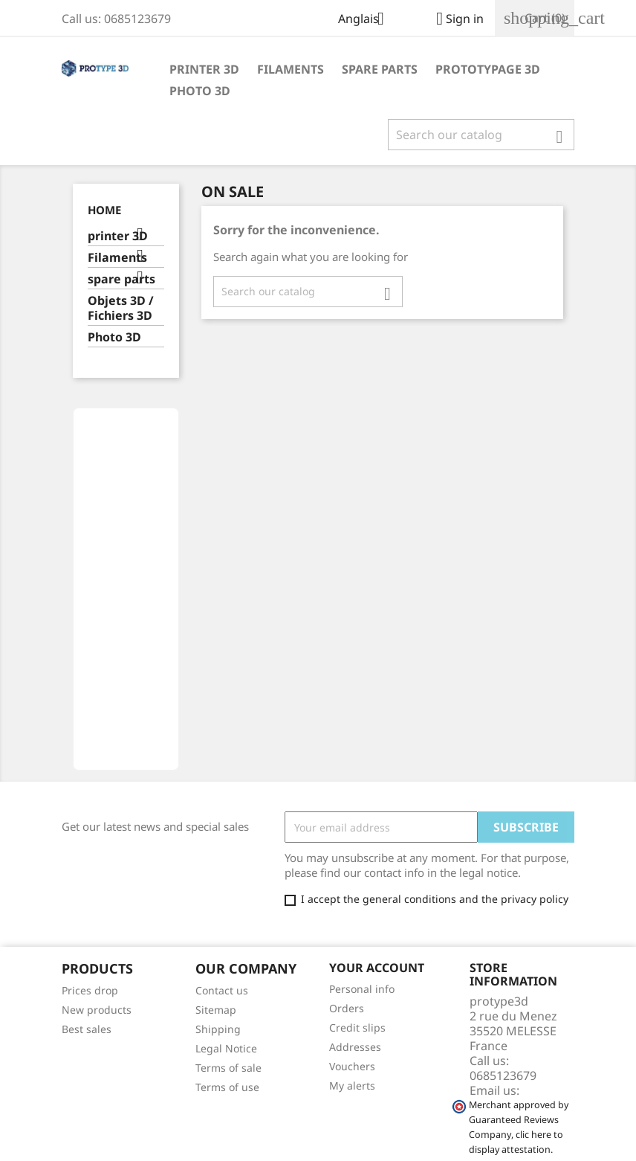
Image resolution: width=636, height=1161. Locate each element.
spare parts (380, 69)
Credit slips (357, 1027)
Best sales (86, 1029)
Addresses (355, 1047)
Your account (376, 967)
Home (104, 209)
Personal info (362, 989)
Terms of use (227, 1087)
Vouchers (352, 1066)
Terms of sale (228, 1068)
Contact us (221, 990)
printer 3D (204, 69)
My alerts (352, 1085)
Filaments (290, 69)
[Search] (481, 134)
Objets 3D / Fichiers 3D (121, 308)
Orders (346, 1008)
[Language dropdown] (366, 20)
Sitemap (215, 1010)
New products (97, 1010)
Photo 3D (199, 91)
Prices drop (90, 990)
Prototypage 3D (487, 69)
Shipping (218, 1029)
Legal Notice (226, 1048)
